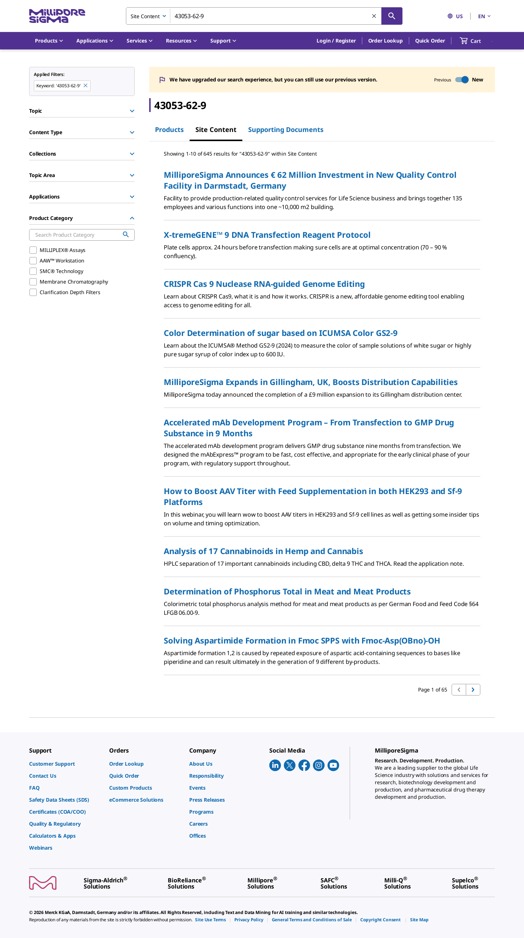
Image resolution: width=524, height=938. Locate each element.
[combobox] (264, 16)
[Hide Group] (132, 218)
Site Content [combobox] (145, 16)
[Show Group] (132, 111)
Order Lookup (385, 40)
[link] (65, 763)
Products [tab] (169, 129)
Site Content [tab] (216, 129)
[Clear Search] (374, 16)
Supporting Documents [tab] (285, 129)
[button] (336, 40)
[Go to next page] (473, 690)
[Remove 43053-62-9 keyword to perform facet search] (86, 86)
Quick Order (430, 40)
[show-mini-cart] (477, 40)
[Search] (391, 16)
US (455, 16)
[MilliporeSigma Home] (57, 16)
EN (485, 16)
